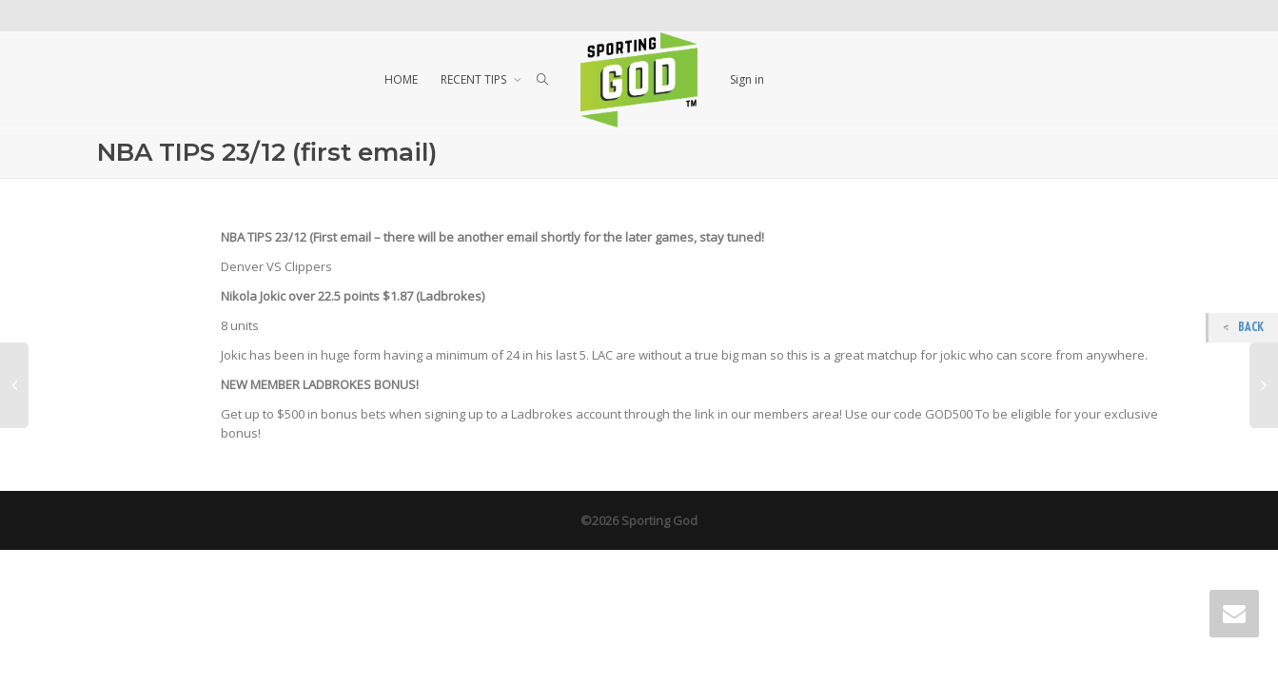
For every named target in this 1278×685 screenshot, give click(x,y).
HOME (401, 79)
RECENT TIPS (475, 79)
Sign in (747, 79)
